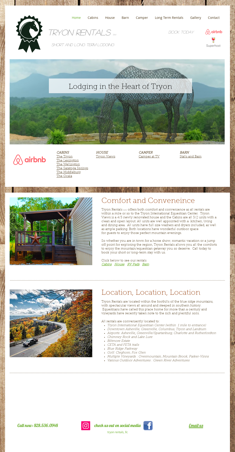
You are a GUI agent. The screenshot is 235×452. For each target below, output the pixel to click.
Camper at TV (149, 156)
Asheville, (132, 329)
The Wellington (68, 164)
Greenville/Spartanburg (154, 333)
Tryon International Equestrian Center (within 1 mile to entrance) (156, 325)
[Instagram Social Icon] (85, 425)
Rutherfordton (205, 333)
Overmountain (149, 356)
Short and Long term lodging (82, 45)
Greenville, (149, 329)
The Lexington (67, 160)
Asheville (128, 333)
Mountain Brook (174, 356)
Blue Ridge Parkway (122, 349)
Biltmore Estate (118, 341)
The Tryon (64, 156)
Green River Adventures (171, 360)
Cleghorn (123, 352)
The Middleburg (68, 172)
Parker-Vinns (199, 356)
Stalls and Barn (190, 156)
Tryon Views (105, 156)
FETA (127, 345)
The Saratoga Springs (72, 168)
